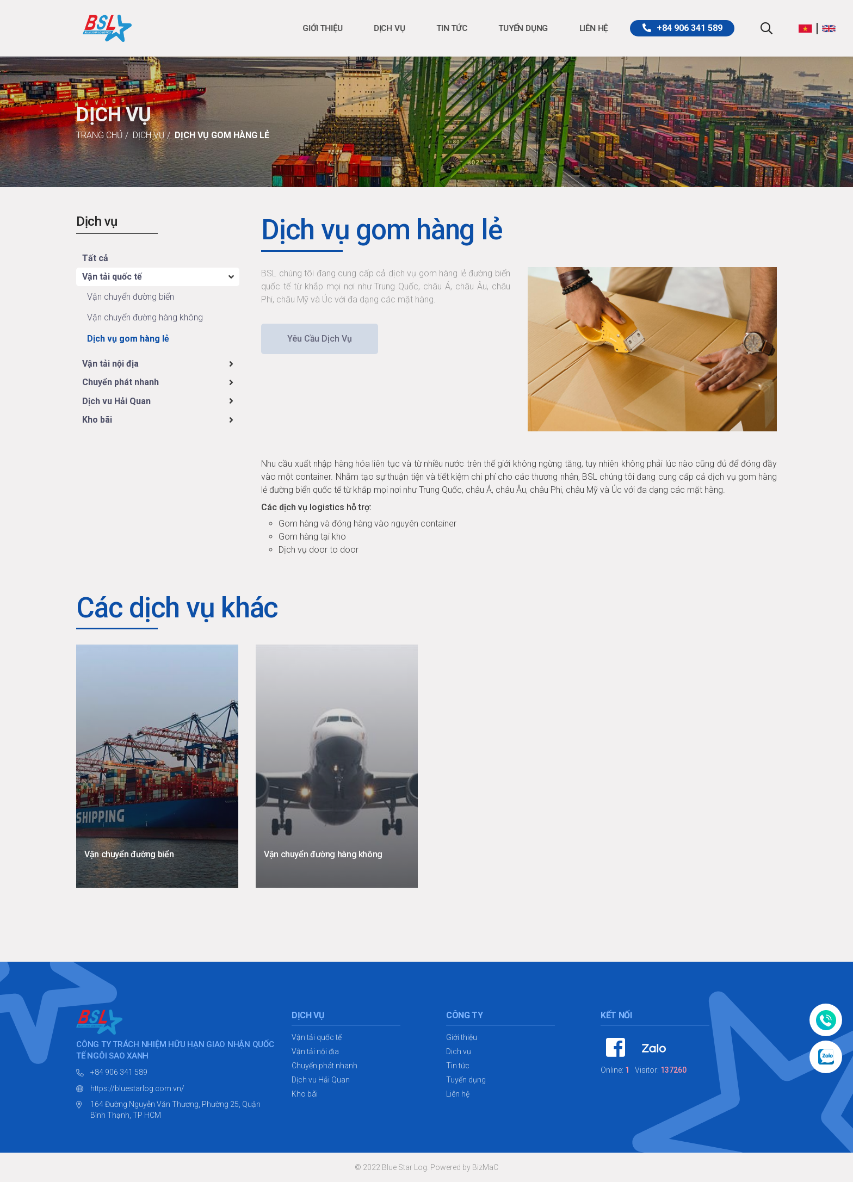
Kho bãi (97, 419)
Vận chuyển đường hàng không (145, 317)
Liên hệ (514, 28)
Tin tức (372, 28)
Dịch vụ (310, 28)
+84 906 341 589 (118, 1072)
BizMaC (485, 1167)
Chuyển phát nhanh (120, 382)
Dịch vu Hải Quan (116, 401)
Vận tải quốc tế (112, 276)
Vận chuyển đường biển (130, 297)
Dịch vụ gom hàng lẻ (222, 135)
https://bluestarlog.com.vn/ (137, 1088)
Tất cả (95, 258)
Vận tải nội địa (110, 363)
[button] (808, 28)
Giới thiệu (243, 28)
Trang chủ (99, 135)
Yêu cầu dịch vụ (319, 338)
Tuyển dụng (443, 28)
